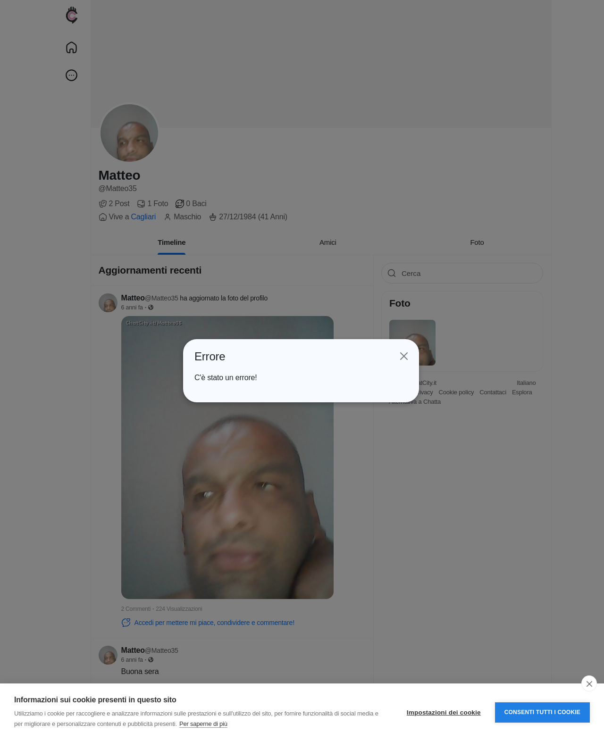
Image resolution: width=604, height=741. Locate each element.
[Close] (403, 356)
